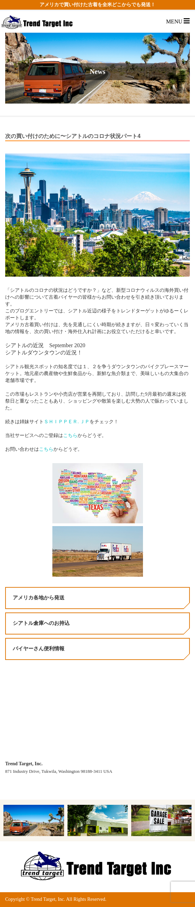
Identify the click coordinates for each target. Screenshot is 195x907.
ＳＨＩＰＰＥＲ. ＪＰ (67, 421)
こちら (70, 435)
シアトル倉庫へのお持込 (41, 623)
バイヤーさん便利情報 (38, 648)
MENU (178, 21)
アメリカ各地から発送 (38, 597)
